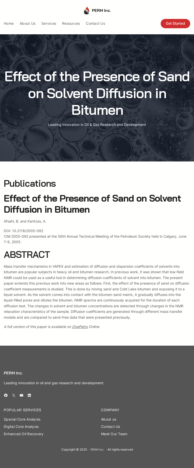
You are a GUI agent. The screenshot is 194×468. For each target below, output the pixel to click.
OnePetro (80, 326)
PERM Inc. (101, 10)
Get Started (175, 23)
